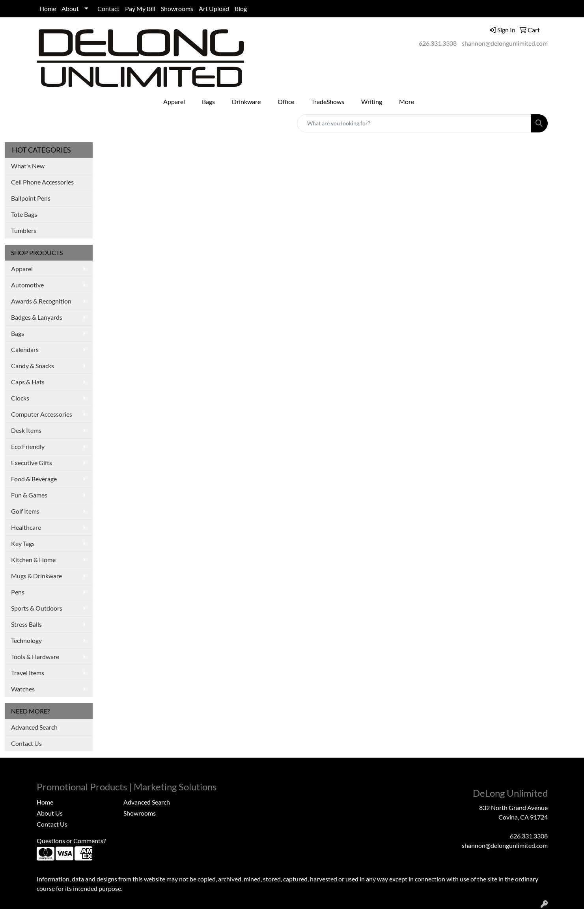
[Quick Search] (414, 123)
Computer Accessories (41, 414)
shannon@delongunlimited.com (505, 43)
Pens (17, 592)
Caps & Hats (28, 382)
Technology (26, 640)
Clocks (20, 398)
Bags (17, 333)
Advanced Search (34, 727)
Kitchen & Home (33, 559)
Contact (108, 8)
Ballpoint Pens (30, 198)
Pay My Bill (140, 8)
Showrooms (177, 8)
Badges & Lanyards (36, 317)
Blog (241, 8)
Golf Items (25, 511)
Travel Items (27, 672)
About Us (50, 813)
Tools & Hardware (35, 656)
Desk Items (26, 430)
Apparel (22, 268)
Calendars (25, 349)
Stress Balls (26, 624)
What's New (28, 166)
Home (47, 8)
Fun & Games (29, 495)
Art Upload (214, 8)
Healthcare (26, 527)
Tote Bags (24, 214)
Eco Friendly (28, 446)
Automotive (27, 285)
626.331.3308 (438, 43)
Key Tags (23, 543)
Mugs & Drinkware (36, 575)
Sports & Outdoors (36, 608)
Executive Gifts (31, 462)
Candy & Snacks (32, 365)
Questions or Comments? (71, 840)
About (70, 8)
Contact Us (26, 743)
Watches (23, 689)
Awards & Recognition (41, 301)
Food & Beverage (34, 478)
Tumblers (23, 230)
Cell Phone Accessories (42, 182)
